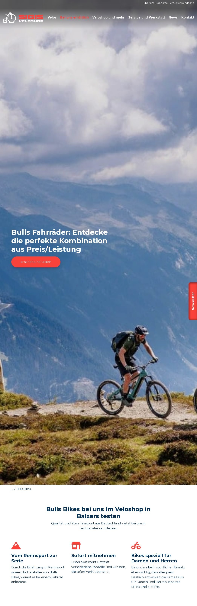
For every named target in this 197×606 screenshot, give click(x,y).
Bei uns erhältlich (74, 17)
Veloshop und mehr (108, 17)
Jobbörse (162, 3)
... (12, 489)
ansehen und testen (36, 262)
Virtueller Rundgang (182, 3)
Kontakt (187, 17)
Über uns (149, 3)
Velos (52, 17)
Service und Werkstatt (146, 17)
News (173, 17)
